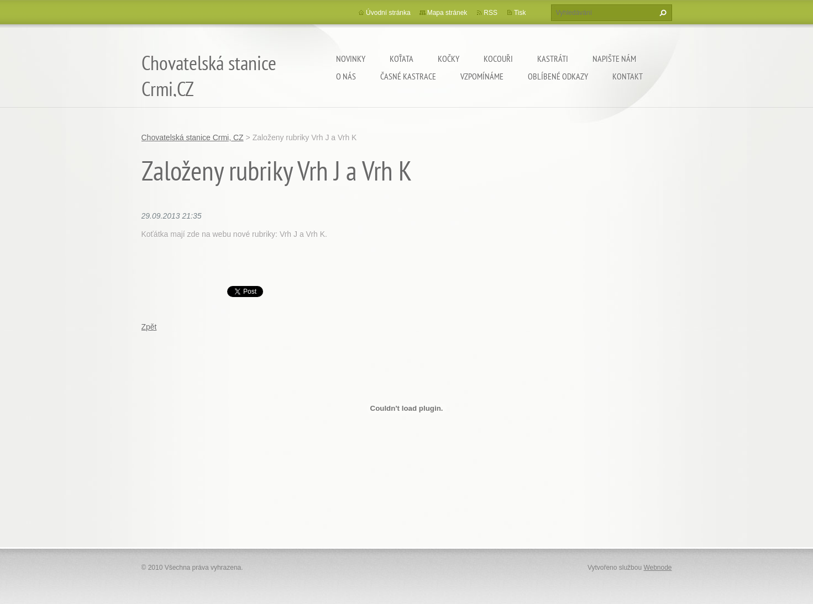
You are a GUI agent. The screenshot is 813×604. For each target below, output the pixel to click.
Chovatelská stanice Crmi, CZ (192, 137)
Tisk (520, 13)
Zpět (149, 326)
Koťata (401, 58)
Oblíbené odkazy (558, 76)
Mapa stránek (447, 13)
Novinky (350, 58)
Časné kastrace (408, 76)
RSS (490, 13)
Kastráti (552, 58)
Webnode (657, 567)
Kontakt (627, 76)
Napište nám (614, 58)
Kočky (448, 58)
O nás (346, 76)
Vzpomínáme (481, 76)
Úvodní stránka (388, 13)
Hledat (661, 12)
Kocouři (498, 58)
